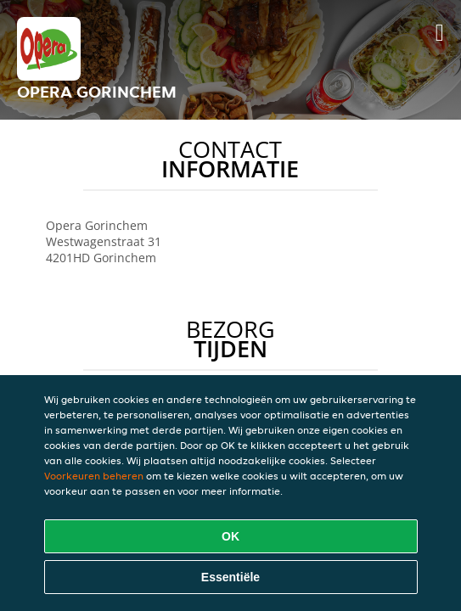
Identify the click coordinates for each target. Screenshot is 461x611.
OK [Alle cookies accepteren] (230, 536)
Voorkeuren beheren (93, 475)
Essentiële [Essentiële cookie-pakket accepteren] (230, 577)
